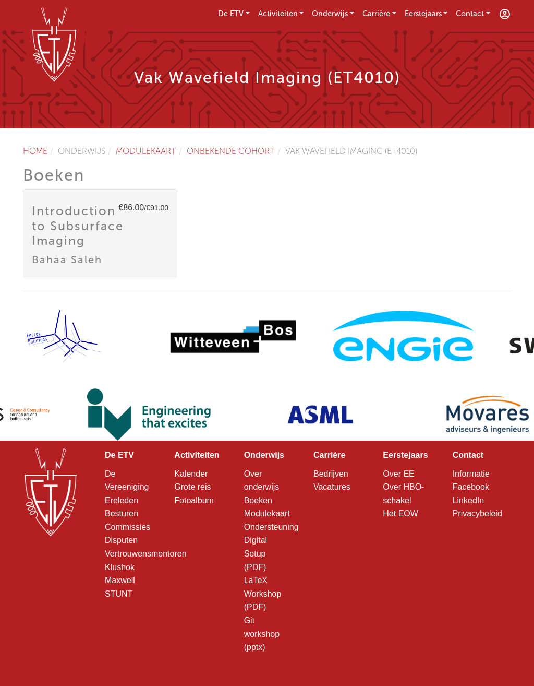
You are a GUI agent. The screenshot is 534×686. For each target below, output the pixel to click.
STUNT (118, 593)
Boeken (258, 500)
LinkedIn (468, 500)
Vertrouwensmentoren (146, 553)
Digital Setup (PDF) (255, 553)
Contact (470, 13)
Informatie (471, 473)
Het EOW (400, 513)
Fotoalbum (194, 500)
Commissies (127, 527)
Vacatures (331, 486)
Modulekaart (146, 151)
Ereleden (121, 500)
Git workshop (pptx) (262, 634)
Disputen (121, 540)
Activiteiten (278, 13)
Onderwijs (330, 13)
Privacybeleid (477, 513)
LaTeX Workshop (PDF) (263, 593)
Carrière (376, 13)
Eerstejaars (423, 13)
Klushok (120, 567)
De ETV (231, 13)
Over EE (398, 473)
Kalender (191, 473)
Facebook (471, 486)
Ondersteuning (271, 527)
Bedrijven (330, 473)
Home (35, 151)
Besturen (121, 513)
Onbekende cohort (231, 151)
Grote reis (192, 486)
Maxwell (120, 580)
